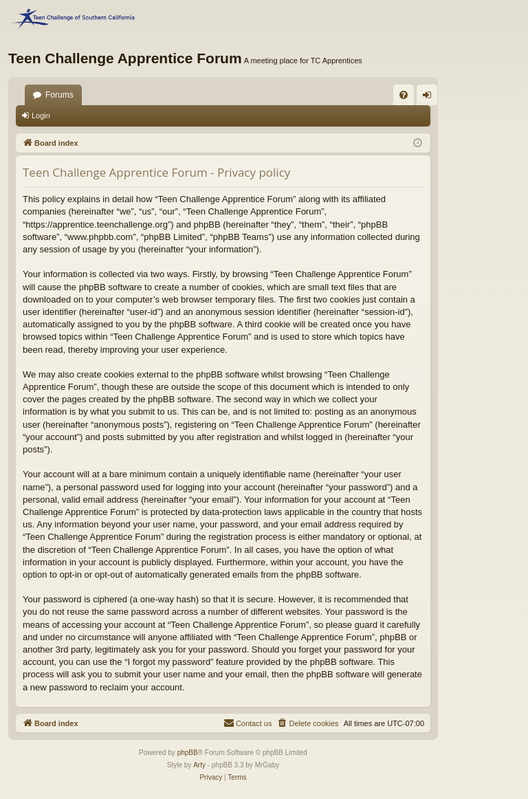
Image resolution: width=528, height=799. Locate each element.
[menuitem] (403, 95)
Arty (199, 765)
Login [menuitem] (430, 97)
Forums (59, 95)
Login (41, 115)
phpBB (187, 752)
